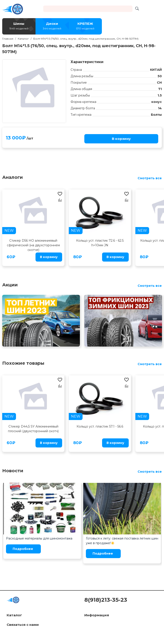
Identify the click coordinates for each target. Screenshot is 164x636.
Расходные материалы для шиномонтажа (39, 538)
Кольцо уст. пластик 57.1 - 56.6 (100, 426)
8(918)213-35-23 (105, 600)
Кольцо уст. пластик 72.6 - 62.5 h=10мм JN (100, 243)
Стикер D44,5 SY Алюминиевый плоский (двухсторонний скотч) (33, 428)
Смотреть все (150, 178)
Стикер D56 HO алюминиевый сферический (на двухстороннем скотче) (33, 245)
